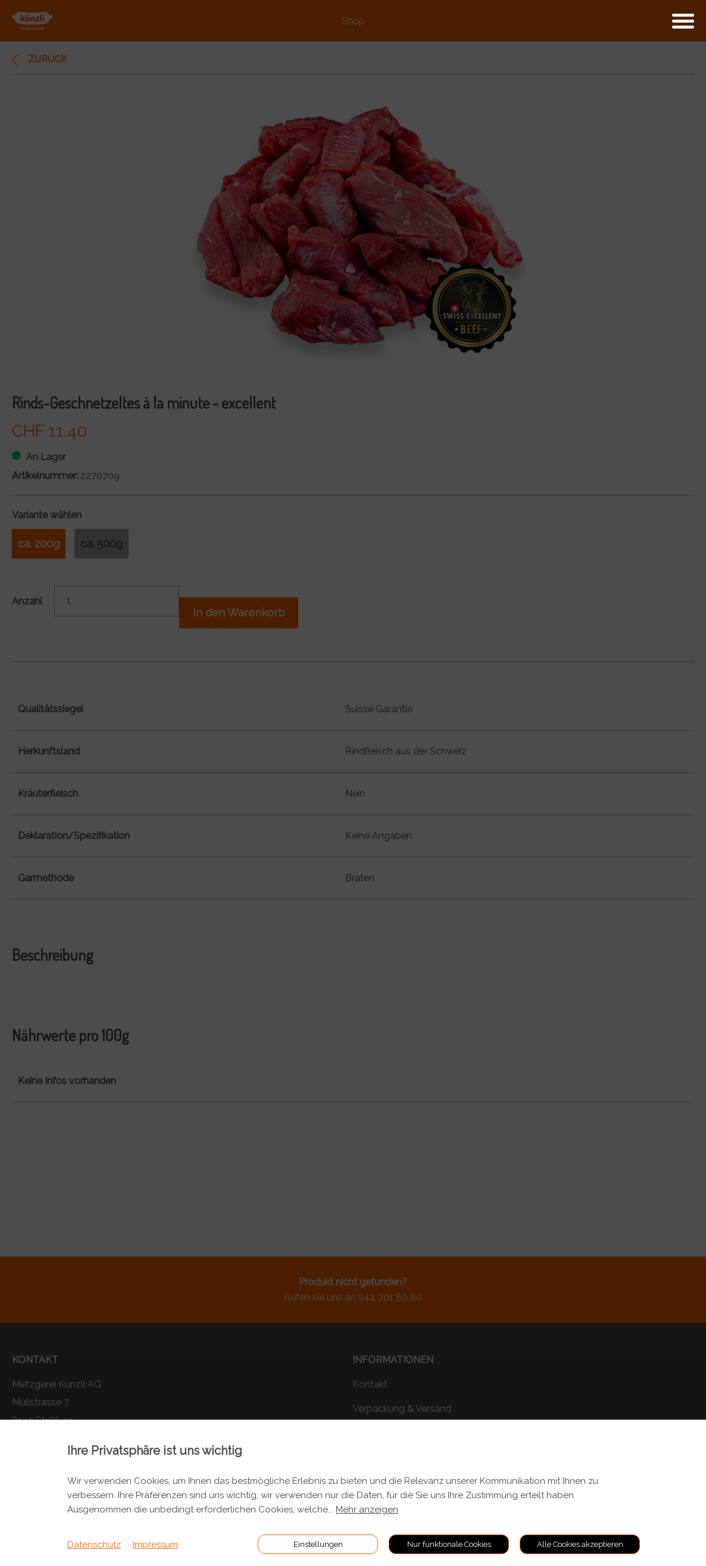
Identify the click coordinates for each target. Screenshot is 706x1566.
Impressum (155, 1544)
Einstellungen (318, 1544)
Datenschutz (94, 1544)
